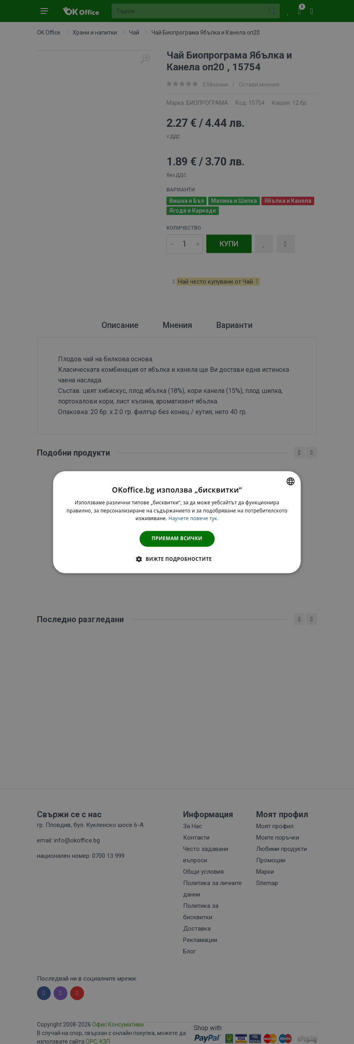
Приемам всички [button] (177, 538)
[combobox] (291, 481)
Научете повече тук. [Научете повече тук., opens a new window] (193, 518)
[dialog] (177, 522)
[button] (177, 559)
